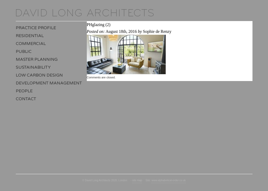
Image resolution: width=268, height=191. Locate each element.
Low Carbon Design (39, 75)
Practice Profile (36, 28)
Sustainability (33, 67)
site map (137, 180)
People (24, 91)
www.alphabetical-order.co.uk (168, 180)
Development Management (49, 83)
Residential (30, 35)
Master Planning (37, 59)
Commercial (31, 43)
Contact (26, 99)
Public (24, 51)
